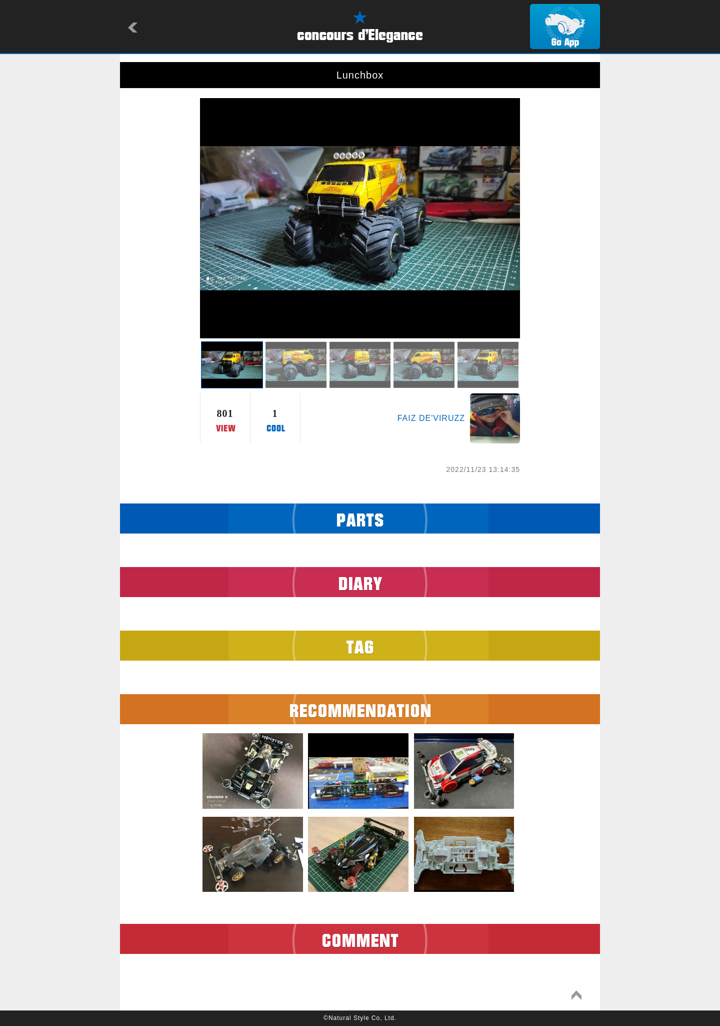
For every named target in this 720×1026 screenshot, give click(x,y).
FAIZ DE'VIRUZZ (431, 418)
